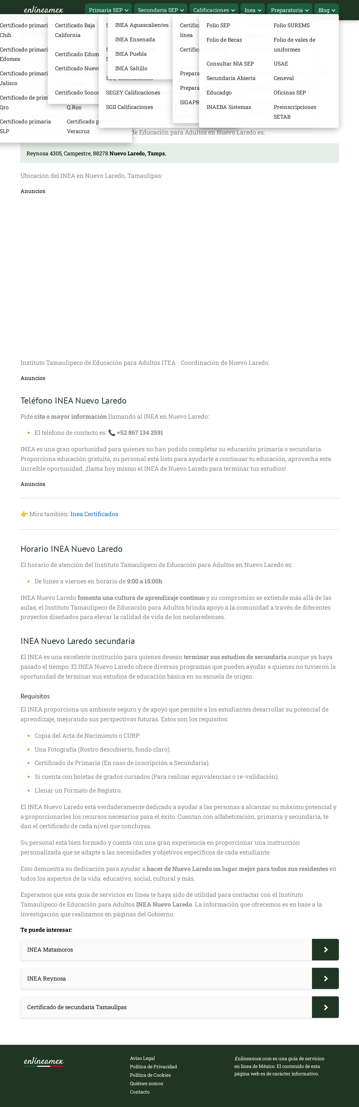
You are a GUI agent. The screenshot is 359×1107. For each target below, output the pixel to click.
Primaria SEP (106, 9)
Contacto (140, 1092)
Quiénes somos (146, 1083)
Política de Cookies (150, 1075)
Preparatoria (287, 9)
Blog (323, 9)
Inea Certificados (94, 514)
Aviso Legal (142, 1058)
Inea (250, 9)
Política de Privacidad (153, 1066)
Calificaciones (211, 9)
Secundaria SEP (158, 9)
